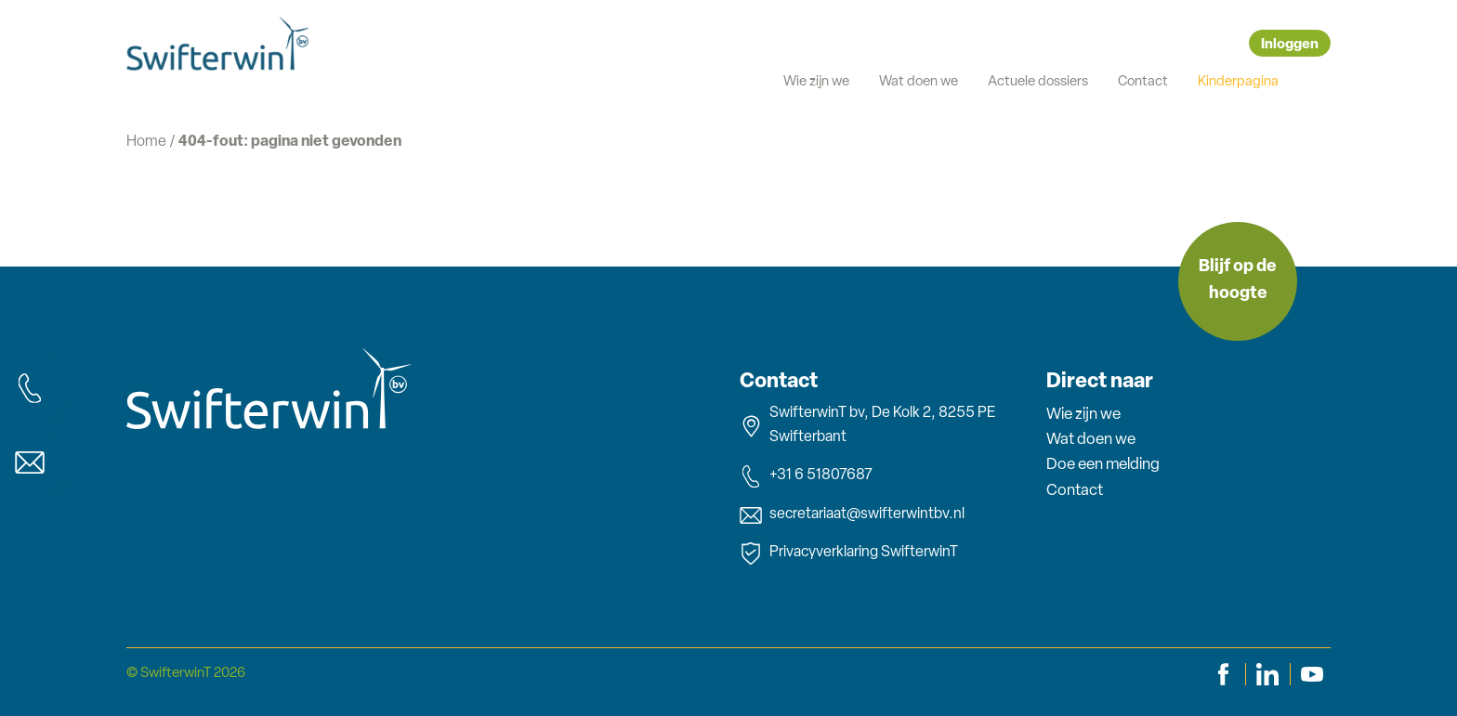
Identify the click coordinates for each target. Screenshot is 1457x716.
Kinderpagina (1238, 82)
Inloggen (1290, 45)
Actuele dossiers (1038, 82)
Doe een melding (1103, 465)
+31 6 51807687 (806, 476)
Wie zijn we (816, 82)
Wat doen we (918, 82)
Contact (1143, 82)
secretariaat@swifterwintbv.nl (852, 515)
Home (146, 142)
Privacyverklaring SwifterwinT (849, 553)
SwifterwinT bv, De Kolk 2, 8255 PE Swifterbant (867, 425)
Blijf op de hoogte (1238, 280)
